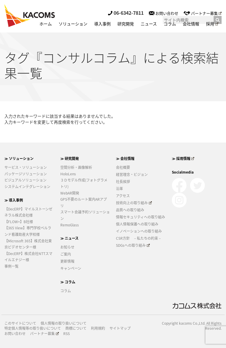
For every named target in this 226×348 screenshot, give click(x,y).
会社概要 (123, 167)
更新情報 (67, 261)
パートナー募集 (203, 13)
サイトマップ (120, 328)
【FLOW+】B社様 (18, 221)
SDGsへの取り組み (133, 245)
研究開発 (125, 24)
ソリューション (73, 24)
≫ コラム (67, 282)
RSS (66, 333)
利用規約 (98, 328)
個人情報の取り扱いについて (64, 323)
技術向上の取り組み (134, 202)
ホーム (45, 24)
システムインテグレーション (27, 186)
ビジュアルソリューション (25, 180)
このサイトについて (20, 323)
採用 (212, 24)
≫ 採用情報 (183, 158)
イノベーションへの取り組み (139, 231)
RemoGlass (69, 225)
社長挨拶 (123, 181)
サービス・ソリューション (25, 167)
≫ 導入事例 (13, 200)
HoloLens (68, 174)
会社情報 (191, 24)
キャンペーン (70, 268)
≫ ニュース (69, 238)
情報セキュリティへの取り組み (140, 217)
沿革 (119, 188)
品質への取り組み (130, 210)
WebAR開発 (69, 193)
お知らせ (67, 247)
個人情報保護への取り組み (137, 224)
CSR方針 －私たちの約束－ (139, 238)
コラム (170, 24)
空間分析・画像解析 (76, 167)
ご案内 (65, 254)
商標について (76, 328)
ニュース (149, 24)
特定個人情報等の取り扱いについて (32, 328)
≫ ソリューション (19, 158)
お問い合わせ (163, 13)
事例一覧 (11, 266)
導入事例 (102, 24)
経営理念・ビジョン (132, 174)
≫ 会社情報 (125, 158)
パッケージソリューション (25, 174)
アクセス (123, 195)
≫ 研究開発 (69, 158)
